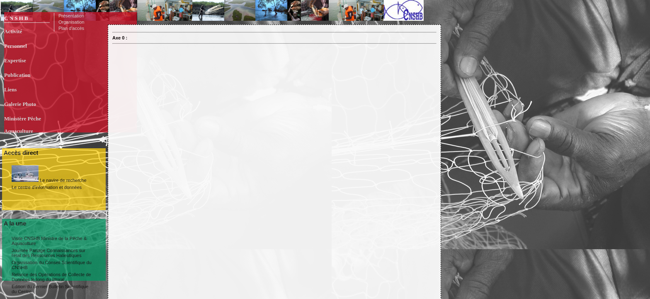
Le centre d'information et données (47, 187)
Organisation (71, 22)
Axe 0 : (119, 37)
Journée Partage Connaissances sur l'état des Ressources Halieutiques (48, 253)
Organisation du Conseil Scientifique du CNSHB (52, 265)
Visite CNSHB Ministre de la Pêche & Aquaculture (49, 241)
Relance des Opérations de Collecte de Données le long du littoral (51, 277)
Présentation (71, 15)
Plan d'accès (71, 28)
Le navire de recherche (49, 174)
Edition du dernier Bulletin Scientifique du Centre (50, 289)
